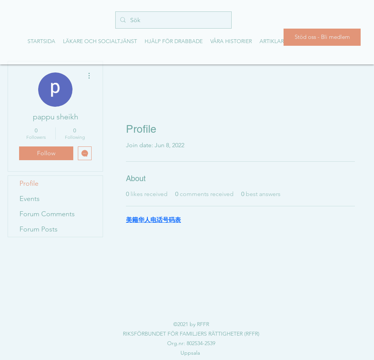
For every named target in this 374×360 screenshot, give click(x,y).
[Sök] (172, 20)
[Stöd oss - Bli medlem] (322, 37)
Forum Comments (47, 214)
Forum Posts (38, 229)
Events (29, 198)
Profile (29, 183)
